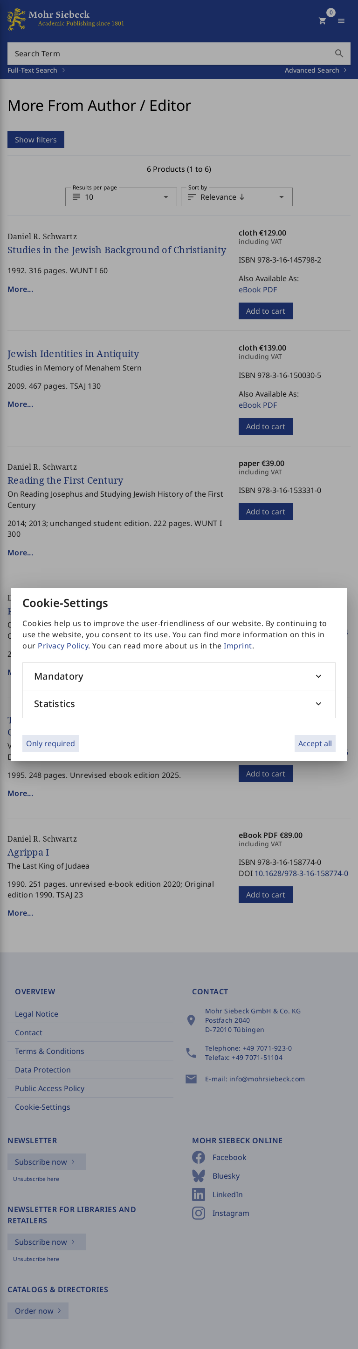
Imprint (238, 646)
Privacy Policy (63, 646)
